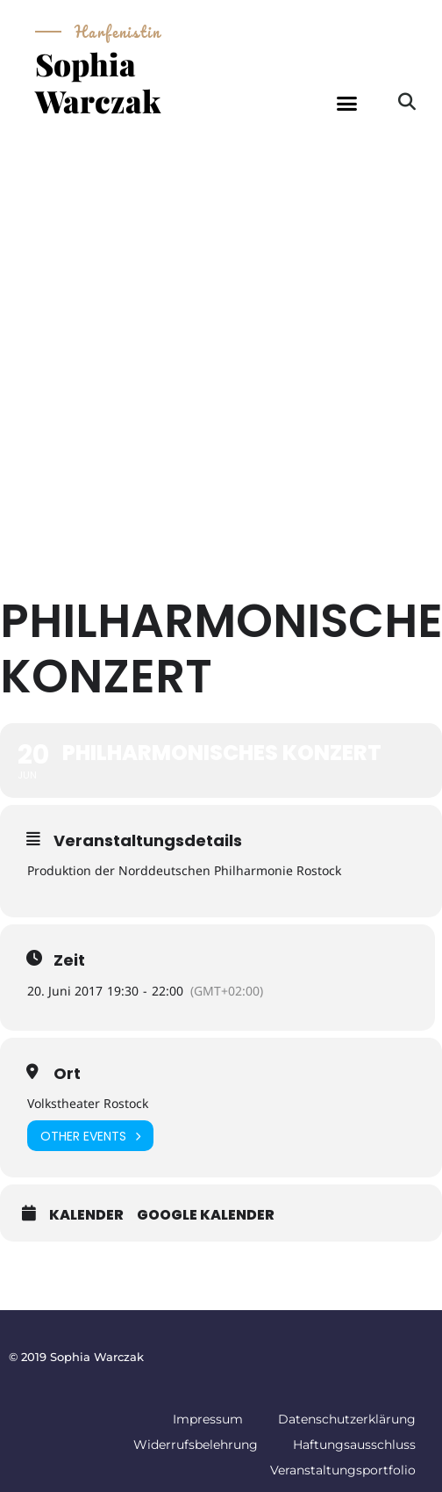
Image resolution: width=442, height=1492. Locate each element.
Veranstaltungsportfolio (343, 1470)
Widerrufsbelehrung (195, 1444)
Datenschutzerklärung (347, 1419)
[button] (347, 103)
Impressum (208, 1419)
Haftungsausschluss (354, 1444)
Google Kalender (205, 1215)
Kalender (86, 1215)
